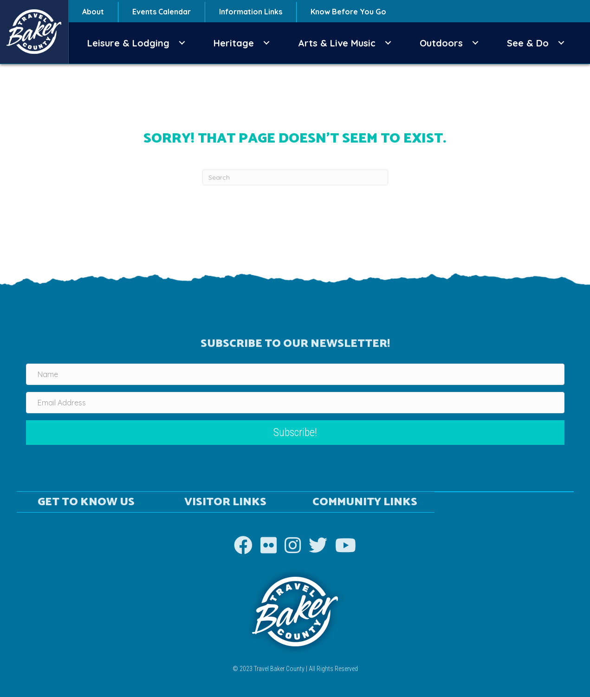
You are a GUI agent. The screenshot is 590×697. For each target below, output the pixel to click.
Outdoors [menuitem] (441, 43)
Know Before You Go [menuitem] (348, 11)
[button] (182, 43)
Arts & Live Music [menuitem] (337, 43)
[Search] (295, 177)
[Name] (295, 374)
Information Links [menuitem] (250, 11)
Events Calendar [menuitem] (161, 11)
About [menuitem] (93, 11)
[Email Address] (295, 402)
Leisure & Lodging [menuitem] (128, 43)
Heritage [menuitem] (234, 43)
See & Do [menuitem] (528, 43)
